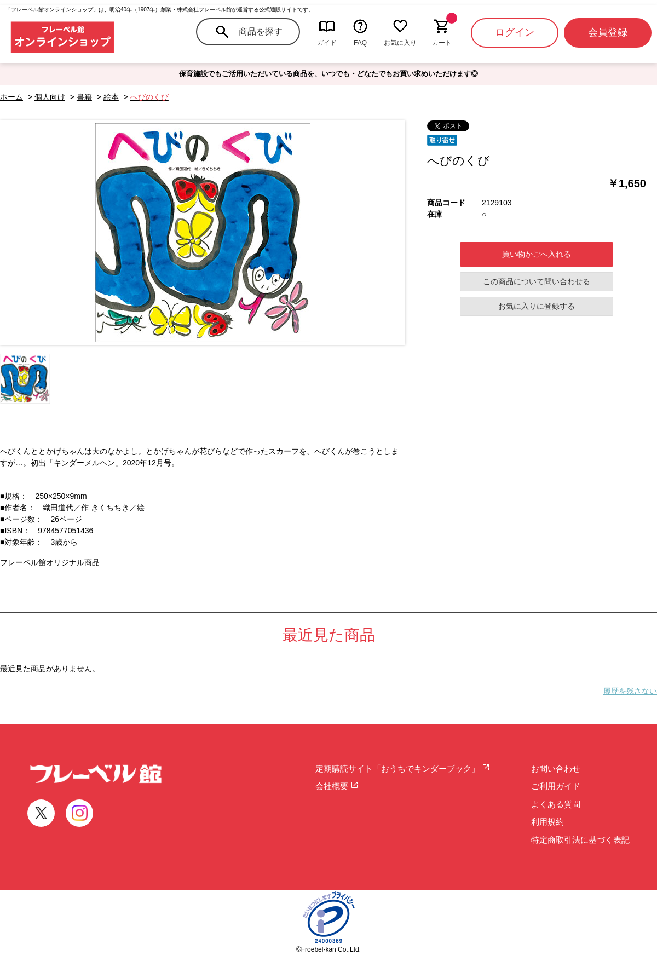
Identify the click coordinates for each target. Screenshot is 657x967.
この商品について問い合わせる (536, 281)
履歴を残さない (630, 691)
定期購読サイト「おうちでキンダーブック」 (402, 768)
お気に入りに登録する (536, 306)
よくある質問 (555, 804)
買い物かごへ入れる (536, 254)
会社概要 (337, 786)
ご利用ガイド (555, 786)
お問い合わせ (555, 768)
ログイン (514, 32)
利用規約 (547, 821)
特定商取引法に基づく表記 (580, 839)
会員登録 (607, 32)
